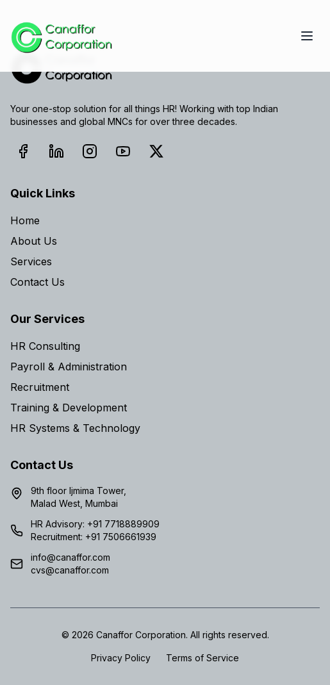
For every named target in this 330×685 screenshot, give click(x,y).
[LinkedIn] (56, 151)
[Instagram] (90, 151)
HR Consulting (45, 346)
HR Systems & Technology (75, 428)
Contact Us (37, 282)
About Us (33, 241)
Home (25, 220)
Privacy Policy (121, 657)
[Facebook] (23, 151)
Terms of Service (202, 657)
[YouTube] (123, 151)
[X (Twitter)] (156, 151)
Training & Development (68, 407)
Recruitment (39, 387)
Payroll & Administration (68, 366)
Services (31, 261)
